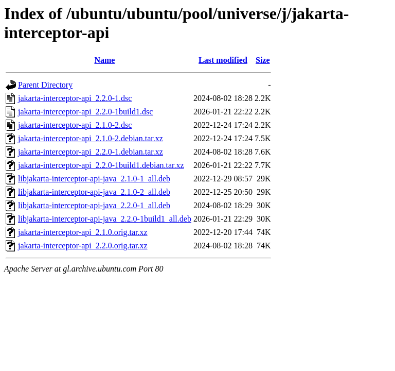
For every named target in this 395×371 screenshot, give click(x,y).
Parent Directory (45, 84)
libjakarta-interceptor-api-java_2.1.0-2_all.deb (94, 192)
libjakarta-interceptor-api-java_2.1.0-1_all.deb (94, 178)
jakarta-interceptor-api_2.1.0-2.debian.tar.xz (90, 138)
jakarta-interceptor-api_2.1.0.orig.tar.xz (83, 232)
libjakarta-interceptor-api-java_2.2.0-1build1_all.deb (104, 218)
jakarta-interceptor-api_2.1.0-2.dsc (75, 125)
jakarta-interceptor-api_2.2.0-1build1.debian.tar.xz (101, 165)
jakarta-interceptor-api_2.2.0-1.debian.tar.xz (90, 151)
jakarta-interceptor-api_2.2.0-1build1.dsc (85, 111)
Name (104, 60)
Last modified (223, 60)
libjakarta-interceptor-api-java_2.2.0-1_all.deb (94, 205)
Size (263, 60)
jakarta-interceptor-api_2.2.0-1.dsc (75, 98)
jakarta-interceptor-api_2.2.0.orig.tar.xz (83, 245)
